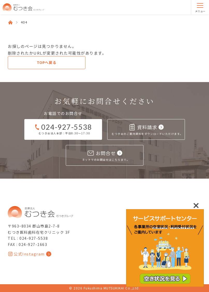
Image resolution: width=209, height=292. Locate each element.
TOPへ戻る (46, 62)
